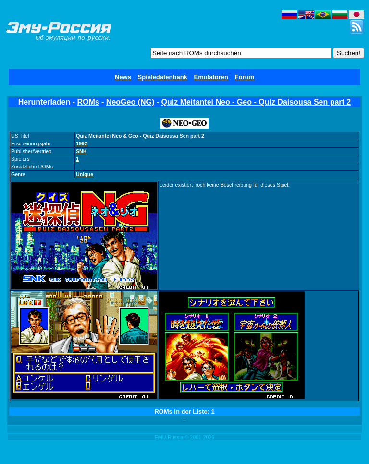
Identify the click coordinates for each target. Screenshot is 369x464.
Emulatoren (211, 77)
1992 (81, 143)
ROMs (88, 102)
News (123, 77)
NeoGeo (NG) (130, 102)
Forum (244, 77)
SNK (81, 151)
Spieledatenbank (162, 77)
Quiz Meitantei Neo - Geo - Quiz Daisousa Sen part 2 (256, 102)
